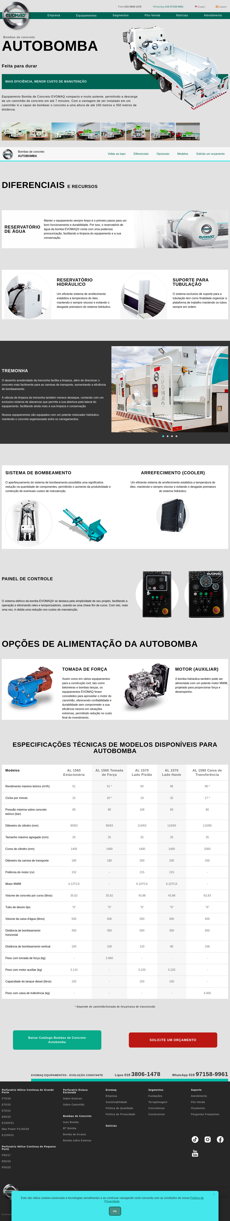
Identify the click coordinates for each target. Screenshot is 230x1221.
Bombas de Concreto (77, 1116)
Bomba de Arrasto (74, 1134)
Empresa (53, 15)
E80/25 (6, 1116)
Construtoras (156, 1114)
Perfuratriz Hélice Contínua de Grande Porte (28, 1091)
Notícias (182, 15)
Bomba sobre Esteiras (77, 1140)
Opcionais (163, 153)
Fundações (155, 1096)
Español (221, 7)
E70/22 (6, 1110)
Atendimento (213, 15)
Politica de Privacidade (120, 1114)
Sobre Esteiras (72, 1098)
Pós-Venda (152, 15)
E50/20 (6, 1161)
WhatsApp (168, 6)
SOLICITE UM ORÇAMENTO (173, 1040)
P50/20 (6, 1167)
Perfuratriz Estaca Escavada (75, 1091)
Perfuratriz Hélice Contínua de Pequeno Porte (29, 1148)
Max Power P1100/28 (15, 1129)
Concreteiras (156, 1108)
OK (115, 1211)
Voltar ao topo (117, 153)
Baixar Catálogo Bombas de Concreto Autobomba (57, 1040)
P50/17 (6, 1155)
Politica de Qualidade (119, 1108)
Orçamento (198, 1108)
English (200, 7)
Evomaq (111, 1089)
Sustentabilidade (116, 1102)
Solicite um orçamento (210, 153)
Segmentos (121, 15)
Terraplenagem (157, 1102)
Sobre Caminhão (73, 1104)
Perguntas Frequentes (205, 1114)
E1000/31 (8, 1122)
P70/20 (6, 1098)
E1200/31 (8, 1135)
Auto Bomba (71, 1122)
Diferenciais (141, 153)
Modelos (182, 153)
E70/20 (6, 1104)
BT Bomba (69, 1128)
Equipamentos (86, 15)
